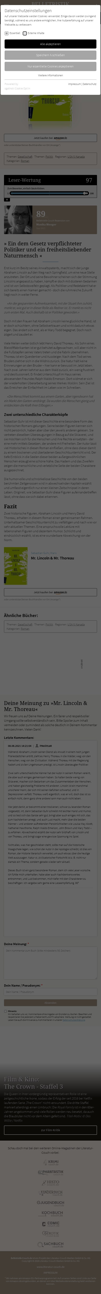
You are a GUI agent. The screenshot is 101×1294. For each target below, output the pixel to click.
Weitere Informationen (50, 75)
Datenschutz (89, 84)
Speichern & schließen (50, 55)
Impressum (74, 84)
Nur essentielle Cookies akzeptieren (51, 66)
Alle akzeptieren (50, 44)
